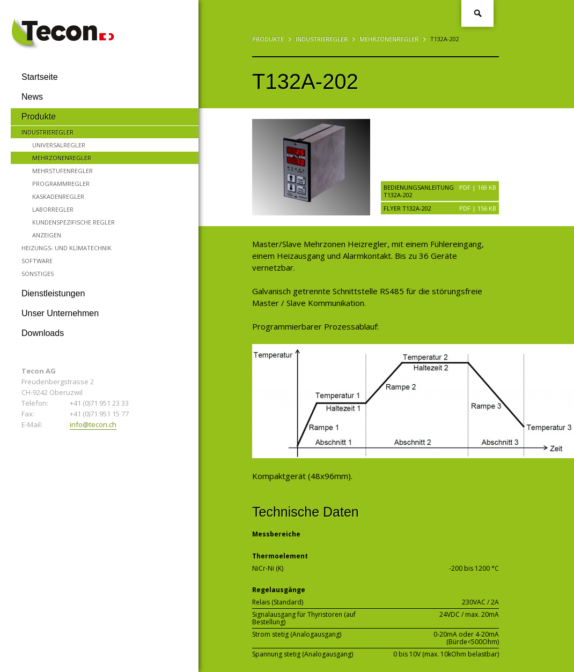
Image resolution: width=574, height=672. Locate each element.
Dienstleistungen (53, 293)
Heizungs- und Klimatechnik (66, 248)
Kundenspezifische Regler (73, 222)
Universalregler (58, 145)
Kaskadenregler (58, 196)
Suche (477, 13)
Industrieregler (47, 132)
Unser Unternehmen (60, 313)
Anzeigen (46, 235)
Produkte (38, 116)
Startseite (39, 76)
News (32, 96)
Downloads (42, 333)
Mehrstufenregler (62, 171)
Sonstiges (37, 274)
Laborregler (52, 209)
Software (37, 261)
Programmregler (61, 184)
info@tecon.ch (93, 424)
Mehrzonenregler (61, 158)
